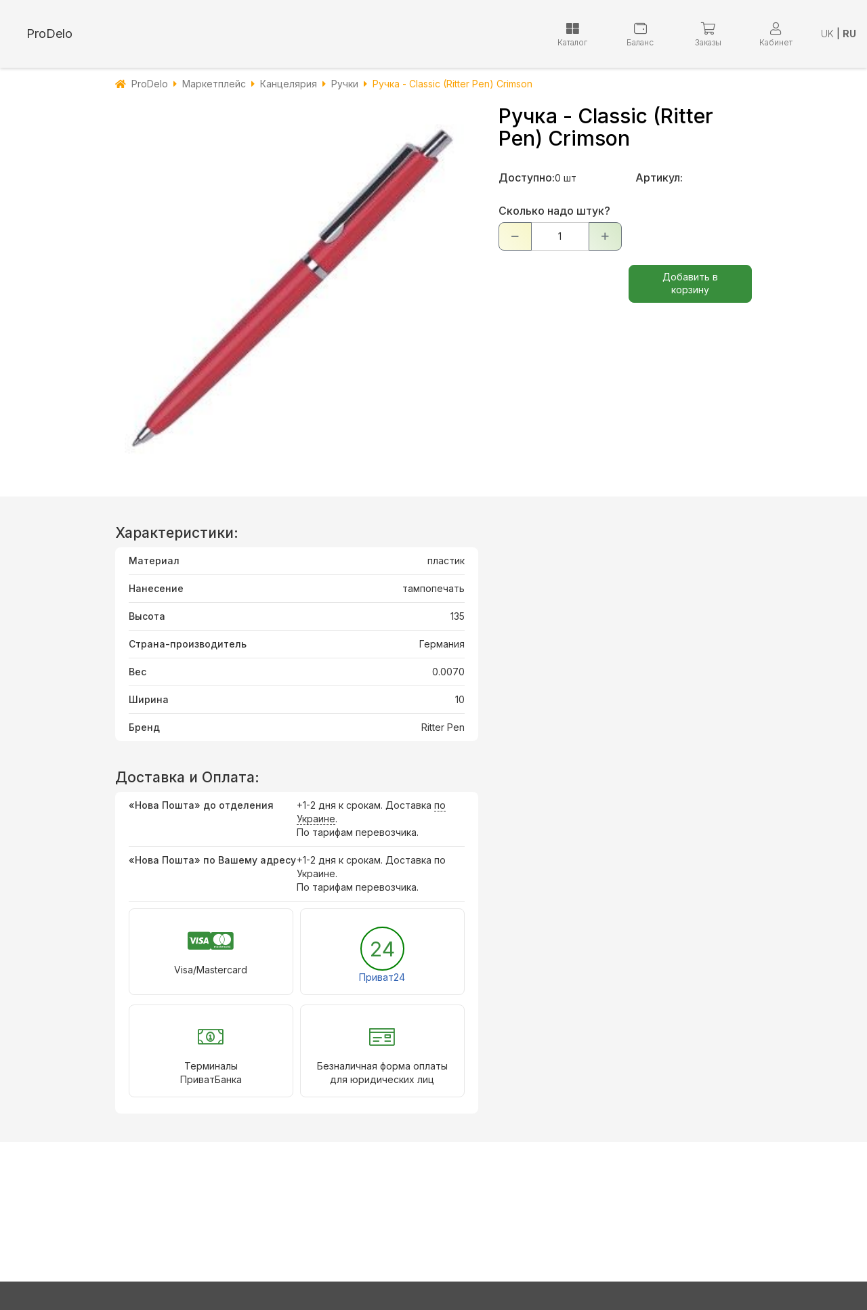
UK (827, 33)
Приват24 (382, 977)
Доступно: (527, 177)
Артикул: (659, 177)
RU (849, 33)
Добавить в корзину (690, 283)
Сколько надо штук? (554, 210)
